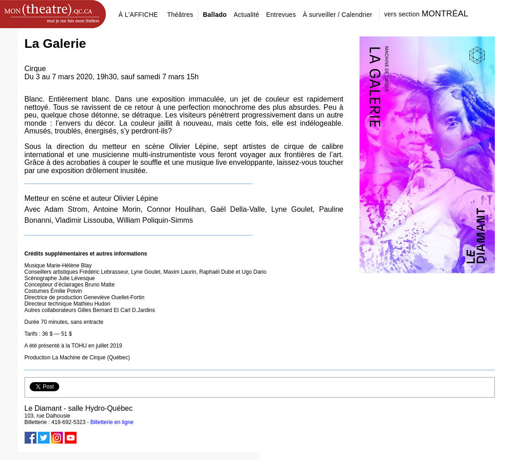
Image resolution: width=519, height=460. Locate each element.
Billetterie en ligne (112, 422)
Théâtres (180, 14)
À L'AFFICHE (138, 14)
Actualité (246, 14)
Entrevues (281, 14)
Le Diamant (43, 408)
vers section (426, 13)
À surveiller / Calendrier (337, 14)
